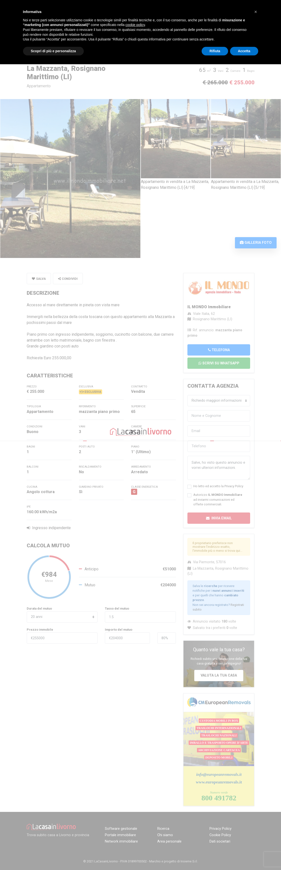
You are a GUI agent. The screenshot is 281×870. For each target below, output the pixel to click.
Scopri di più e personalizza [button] (53, 51)
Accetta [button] (244, 51)
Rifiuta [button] (214, 51)
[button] (256, 12)
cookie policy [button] (135, 25)
